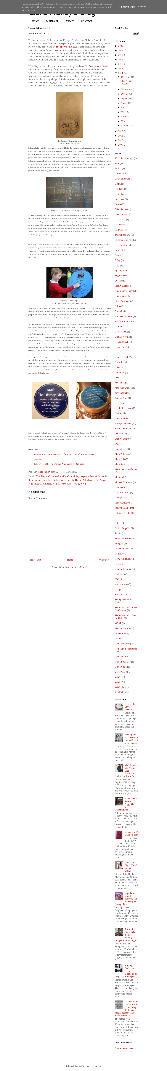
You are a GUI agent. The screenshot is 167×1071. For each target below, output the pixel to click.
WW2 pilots (120, 687)
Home (70, 559)
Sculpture (119, 574)
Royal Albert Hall (123, 559)
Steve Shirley (121, 594)
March (124, 121)
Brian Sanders (121, 209)
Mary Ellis (120, 459)
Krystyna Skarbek (89, 476)
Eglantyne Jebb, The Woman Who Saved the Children (59, 464)
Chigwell (119, 229)
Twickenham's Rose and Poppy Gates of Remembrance (126, 804)
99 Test (118, 168)
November (126, 89)
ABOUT (70, 21)
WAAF (118, 623)
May (123, 112)
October (125, 94)
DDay (117, 260)
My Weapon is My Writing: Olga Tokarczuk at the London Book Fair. (126, 771)
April (123, 116)
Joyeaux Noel (121, 398)
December (126, 77)
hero (117, 352)
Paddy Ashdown (122, 502)
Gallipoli (119, 326)
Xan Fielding (121, 692)
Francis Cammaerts (124, 321)
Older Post (104, 559)
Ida (116, 377)
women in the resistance (126, 648)
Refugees (119, 543)
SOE (117, 579)
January (125, 125)
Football (119, 311)
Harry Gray (120, 347)
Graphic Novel (121, 336)
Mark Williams (122, 454)
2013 (121, 131)
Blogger (96, 1066)
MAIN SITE (52, 21)
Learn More (127, 7)
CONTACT (87, 21)
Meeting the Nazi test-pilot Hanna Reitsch (131, 737)
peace (117, 518)
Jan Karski (120, 382)
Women (56, 483)
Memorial (103, 476)
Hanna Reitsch (121, 342)
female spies (120, 296)
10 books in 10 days (124, 158)
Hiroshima (120, 362)
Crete (117, 255)
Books (118, 204)
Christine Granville (57, 476)
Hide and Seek (121, 357)
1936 (117, 163)
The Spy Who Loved (65, 46)
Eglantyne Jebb (122, 270)
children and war (122, 235)
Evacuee (119, 280)
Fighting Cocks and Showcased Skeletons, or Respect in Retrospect (126, 971)
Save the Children (51, 480)
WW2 (83, 483)
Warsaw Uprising (123, 628)
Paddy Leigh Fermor (124, 508)
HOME (35, 21)
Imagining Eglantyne (38, 459)
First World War (122, 301)
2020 (121, 46)
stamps (118, 589)
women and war (122, 643)
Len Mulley (120, 433)
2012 (121, 135)
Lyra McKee (121, 449)
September (126, 98)
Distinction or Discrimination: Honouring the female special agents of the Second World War (64, 454)
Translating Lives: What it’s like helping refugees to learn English (126, 935)
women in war (121, 656)
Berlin (118, 184)
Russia (118, 564)
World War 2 (121, 672)
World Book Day (123, 661)
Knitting (119, 413)
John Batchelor (122, 393)
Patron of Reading (123, 513)
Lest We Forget (122, 438)
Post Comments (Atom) (76, 567)
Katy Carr (119, 403)
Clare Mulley (73, 476)
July (123, 107)
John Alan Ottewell (124, 387)
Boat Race (119, 199)
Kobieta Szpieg (122, 418)
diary (117, 265)
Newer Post (35, 559)
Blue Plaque (41, 476)
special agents (67, 480)
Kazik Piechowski (123, 408)
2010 (121, 140)
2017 (121, 59)
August (124, 103)
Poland (118, 523)
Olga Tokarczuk (122, 492)
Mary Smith (120, 464)
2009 (121, 144)
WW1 (76, 483)
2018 (121, 55)
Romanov (119, 553)
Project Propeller (122, 528)
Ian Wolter (120, 372)
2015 (121, 68)
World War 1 (66, 483)
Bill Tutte (119, 189)
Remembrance (35, 480)
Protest (118, 533)
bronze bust (120, 219)
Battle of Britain (122, 178)
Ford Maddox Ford (123, 316)
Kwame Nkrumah (123, 428)
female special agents (125, 291)
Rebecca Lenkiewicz (124, 538)
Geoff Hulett (121, 331)
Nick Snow (120, 487)
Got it (142, 7)
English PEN (121, 275)
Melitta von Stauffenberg (126, 469)
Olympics (119, 497)
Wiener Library (122, 633)
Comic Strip (120, 250)
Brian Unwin (121, 214)
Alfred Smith (121, 173)
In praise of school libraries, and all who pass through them (126, 899)
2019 (121, 50)
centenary (119, 224)
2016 (121, 64)
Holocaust (119, 367)
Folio (117, 306)
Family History (122, 285)
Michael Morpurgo (123, 482)
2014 (121, 73)
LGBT (118, 444)
